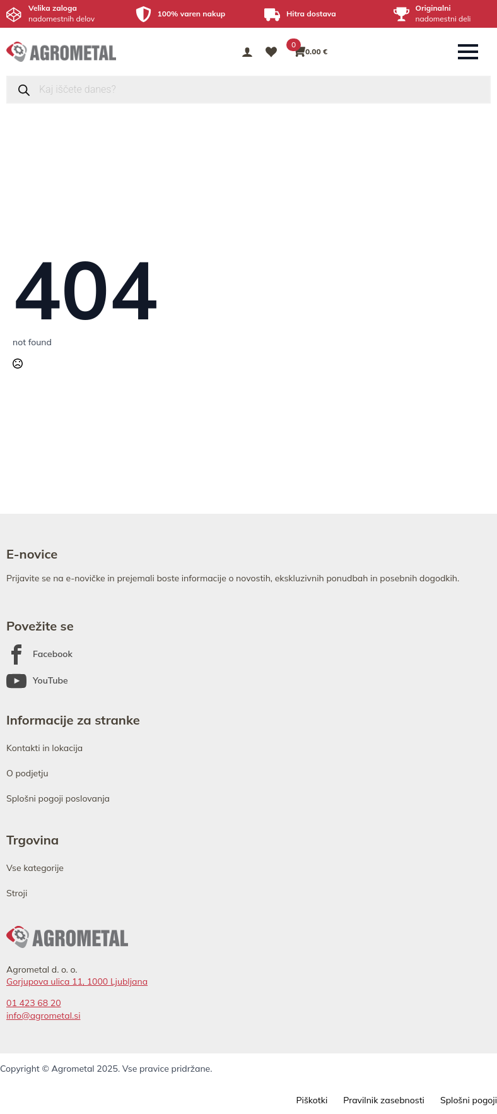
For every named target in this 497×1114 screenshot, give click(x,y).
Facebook (53, 654)
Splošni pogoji (468, 1100)
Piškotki (311, 1100)
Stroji (16, 893)
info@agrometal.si (43, 1015)
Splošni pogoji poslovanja (58, 798)
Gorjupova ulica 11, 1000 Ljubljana (77, 981)
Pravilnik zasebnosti (383, 1100)
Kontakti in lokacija (44, 748)
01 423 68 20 (33, 1003)
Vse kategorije (35, 868)
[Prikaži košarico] (310, 51)
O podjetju (27, 773)
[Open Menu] (468, 52)
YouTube (50, 680)
